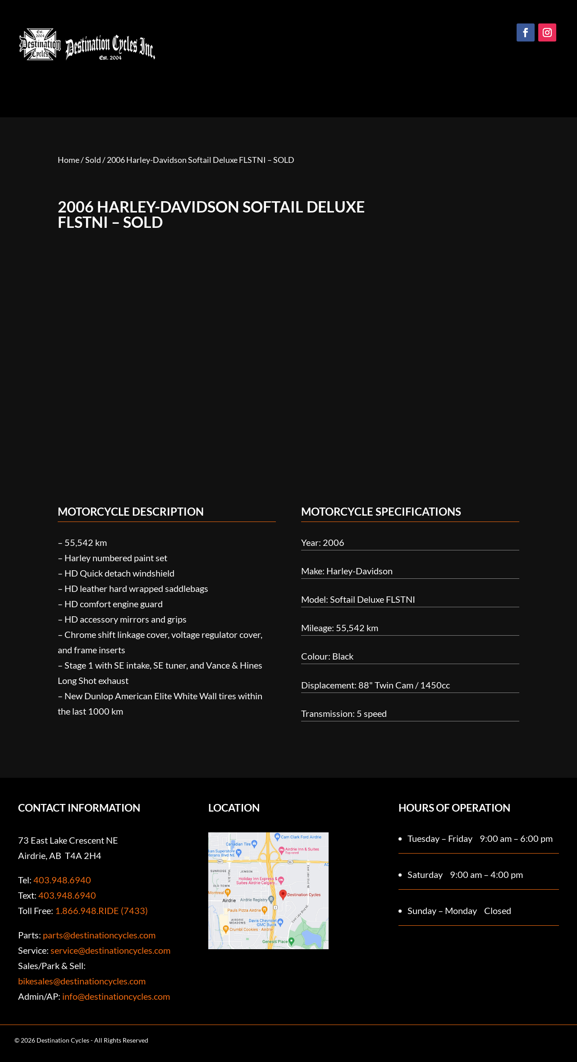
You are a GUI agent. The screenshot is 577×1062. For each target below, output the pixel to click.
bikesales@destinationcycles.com (82, 980)
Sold (93, 160)
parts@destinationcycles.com (99, 934)
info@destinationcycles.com (116, 996)
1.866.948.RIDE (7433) (101, 910)
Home (68, 160)
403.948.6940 (62, 879)
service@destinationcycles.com (110, 950)
